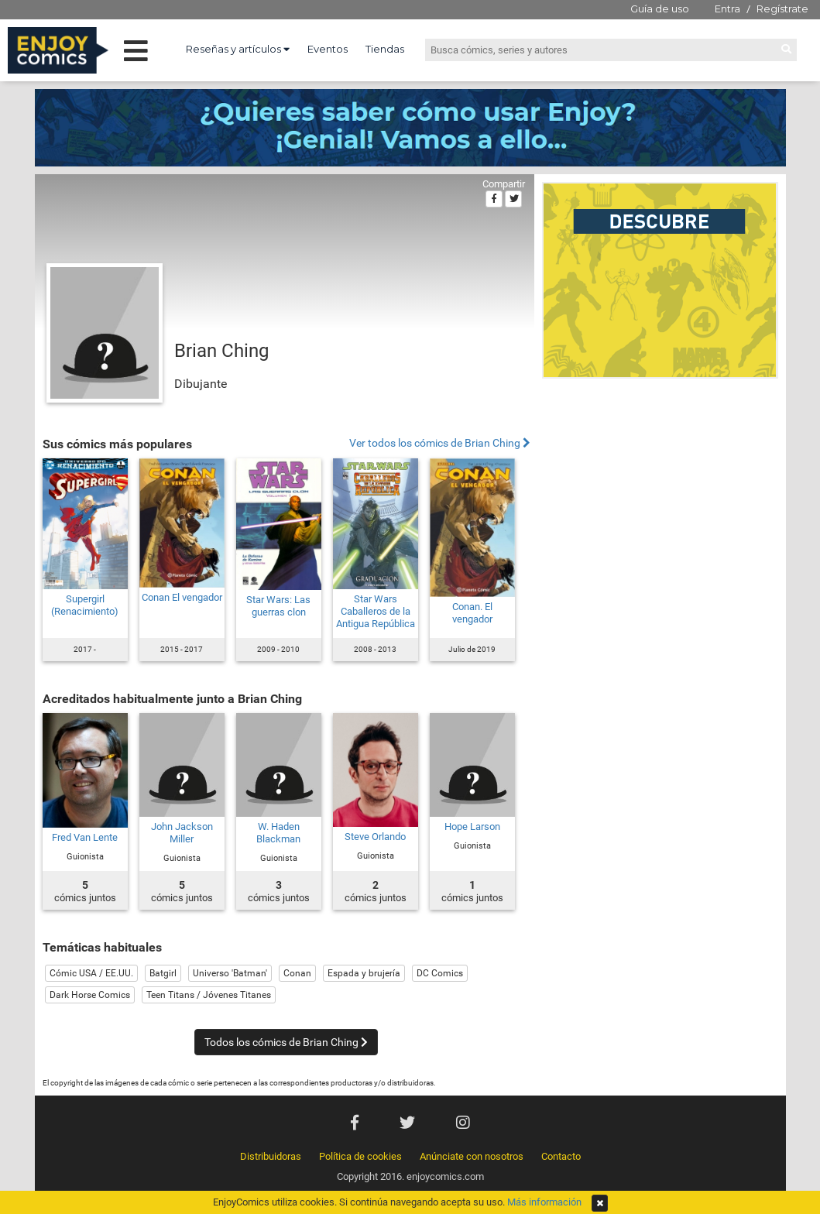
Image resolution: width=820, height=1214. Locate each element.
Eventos (327, 49)
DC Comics (440, 973)
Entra (727, 8)
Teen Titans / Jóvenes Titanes (208, 994)
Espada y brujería (364, 973)
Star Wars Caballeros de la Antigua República (375, 611)
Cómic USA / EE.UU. (91, 973)
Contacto (561, 1156)
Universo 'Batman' (230, 973)
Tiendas (384, 49)
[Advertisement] (660, 491)
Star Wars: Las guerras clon (278, 606)
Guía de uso (659, 8)
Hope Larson (472, 826)
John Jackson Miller (182, 833)
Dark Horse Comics (90, 994)
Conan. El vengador (472, 613)
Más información (544, 1202)
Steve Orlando (375, 836)
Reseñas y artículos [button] (238, 49)
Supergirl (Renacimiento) (84, 605)
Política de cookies (360, 1156)
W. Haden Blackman (278, 833)
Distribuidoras (270, 1156)
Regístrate (782, 8)
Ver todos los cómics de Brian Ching (439, 443)
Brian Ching (221, 351)
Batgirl (163, 973)
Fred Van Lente (85, 837)
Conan (297, 973)
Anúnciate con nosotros (471, 1156)
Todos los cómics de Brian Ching (286, 1042)
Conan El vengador (182, 597)
